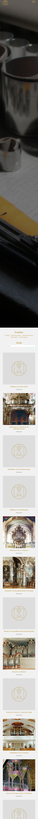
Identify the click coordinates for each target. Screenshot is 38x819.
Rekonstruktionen (27, 335)
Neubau (7, 335)
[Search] (19, 346)
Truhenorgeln (23, 337)
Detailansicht (19, 389)
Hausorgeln (14, 337)
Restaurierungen (16, 335)
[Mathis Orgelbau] (5, 2)
